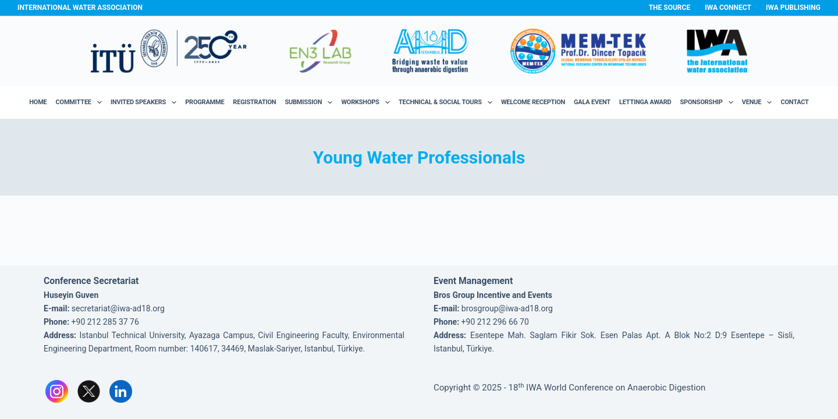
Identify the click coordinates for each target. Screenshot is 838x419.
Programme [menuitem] (204, 102)
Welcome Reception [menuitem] (533, 102)
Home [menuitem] (38, 102)
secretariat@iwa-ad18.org (118, 308)
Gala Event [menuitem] (592, 102)
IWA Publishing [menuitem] (793, 7)
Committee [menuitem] (81, 102)
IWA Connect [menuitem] (728, 7)
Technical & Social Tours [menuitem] (448, 102)
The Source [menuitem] (670, 7)
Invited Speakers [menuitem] (146, 102)
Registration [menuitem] (254, 102)
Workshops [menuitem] (367, 102)
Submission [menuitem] (311, 102)
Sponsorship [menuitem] (709, 102)
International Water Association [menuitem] (80, 7)
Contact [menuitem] (794, 102)
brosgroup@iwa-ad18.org (507, 308)
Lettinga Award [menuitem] (645, 102)
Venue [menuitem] (759, 102)
